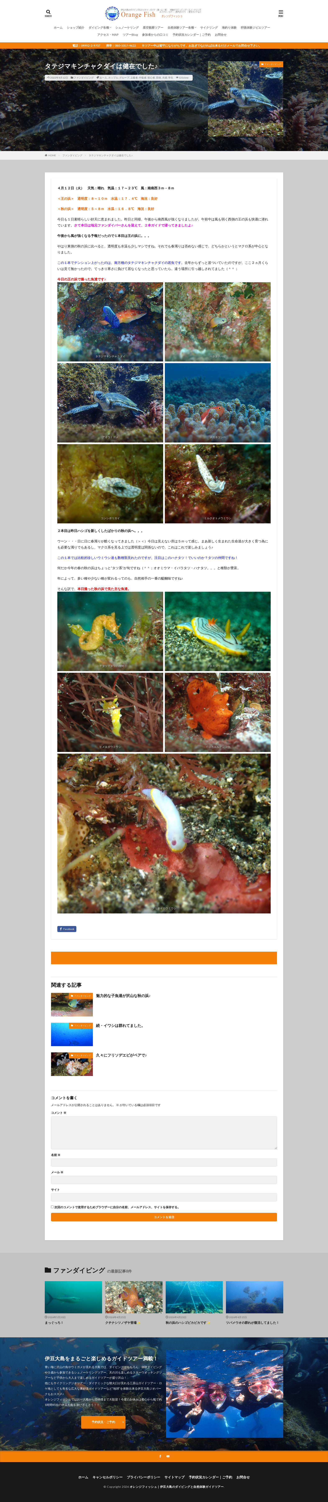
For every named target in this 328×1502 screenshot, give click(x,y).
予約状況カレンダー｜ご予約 (192, 34)
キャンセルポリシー (107, 1477)
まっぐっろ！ (54, 1322)
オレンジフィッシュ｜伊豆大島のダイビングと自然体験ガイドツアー (177, 1486)
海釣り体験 (229, 27)
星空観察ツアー (153, 27)
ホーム (58, 27)
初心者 (151, 77)
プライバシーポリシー (143, 1477)
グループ (124, 77)
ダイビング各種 (98, 27)
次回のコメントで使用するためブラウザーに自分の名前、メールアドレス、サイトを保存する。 (117, 1207)
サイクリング (209, 27)
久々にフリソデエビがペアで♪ (121, 1055)
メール (57, 1172)
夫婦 (164, 77)
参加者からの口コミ (155, 34)
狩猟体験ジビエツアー (255, 27)
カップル (113, 77)
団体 (158, 77)
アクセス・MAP (108, 34)
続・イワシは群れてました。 (120, 1025)
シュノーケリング (127, 27)
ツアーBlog (130, 34)
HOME (52, 155)
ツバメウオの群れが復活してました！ (252, 1322)
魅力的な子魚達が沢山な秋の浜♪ (123, 995)
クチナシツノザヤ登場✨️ (123, 1322)
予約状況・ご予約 (103, 1422)
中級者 (142, 77)
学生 (170, 77)
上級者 (134, 77)
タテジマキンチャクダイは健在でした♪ (111, 155)
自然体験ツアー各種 (181, 27)
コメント (58, 1112)
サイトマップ (174, 1477)
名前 (55, 1155)
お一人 (103, 77)
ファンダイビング (84, 77)
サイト (55, 1189)
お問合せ (221, 34)
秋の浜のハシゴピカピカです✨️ (188, 1322)
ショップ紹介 (75, 27)
